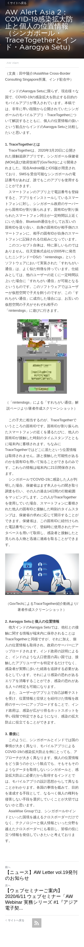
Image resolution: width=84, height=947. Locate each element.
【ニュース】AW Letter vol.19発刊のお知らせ (41, 875)
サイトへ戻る (16, 3)
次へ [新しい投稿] (7, 885)
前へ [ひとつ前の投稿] (7, 867)
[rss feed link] (36, 923)
